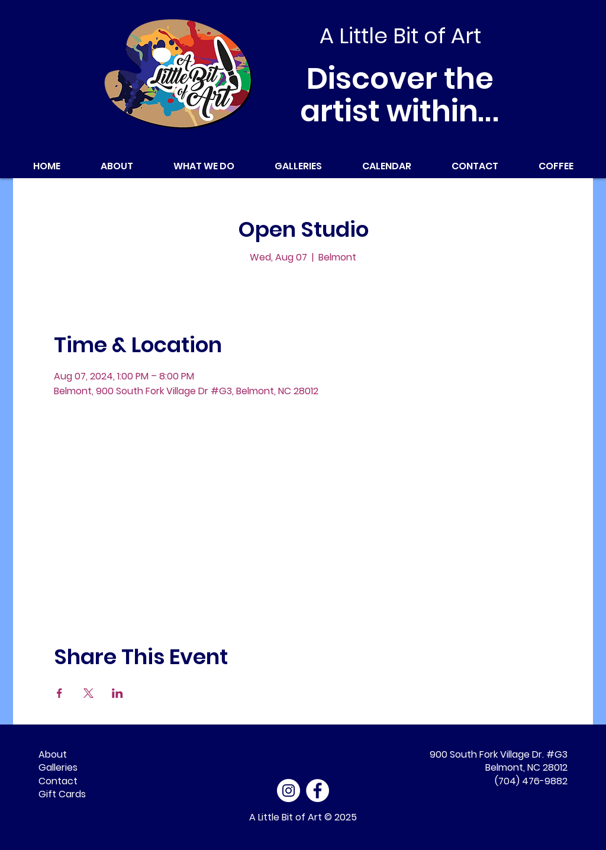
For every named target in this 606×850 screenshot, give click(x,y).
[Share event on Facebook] (59, 693)
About (52, 754)
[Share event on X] (88, 693)
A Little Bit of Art (285, 817)
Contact (58, 781)
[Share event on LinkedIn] (117, 693)
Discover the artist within (400, 95)
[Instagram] (288, 790)
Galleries (58, 767)
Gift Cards (62, 794)
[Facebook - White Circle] (317, 790)
